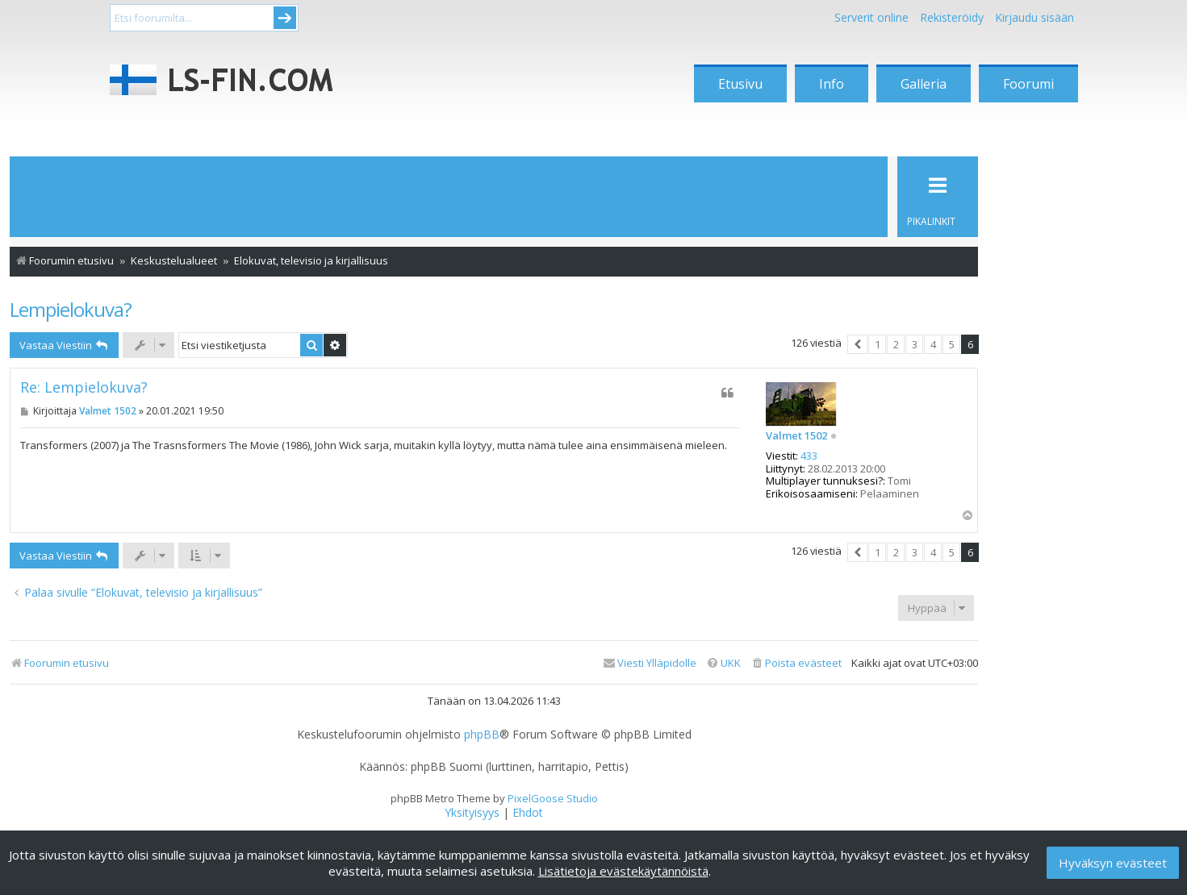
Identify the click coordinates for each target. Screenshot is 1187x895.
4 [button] (933, 344)
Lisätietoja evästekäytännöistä (623, 871)
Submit (285, 18)
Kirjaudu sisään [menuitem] (1034, 17)
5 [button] (952, 344)
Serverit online (871, 17)
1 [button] (877, 344)
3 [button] (914, 344)
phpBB (481, 734)
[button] (857, 344)
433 (808, 456)
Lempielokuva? (71, 309)
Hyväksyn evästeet (1113, 863)
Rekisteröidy (952, 17)
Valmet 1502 (796, 436)
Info (831, 84)
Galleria (924, 84)
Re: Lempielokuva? (84, 387)
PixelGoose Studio (553, 798)
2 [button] (896, 344)
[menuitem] (796, 663)
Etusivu (740, 84)
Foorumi (1028, 84)
